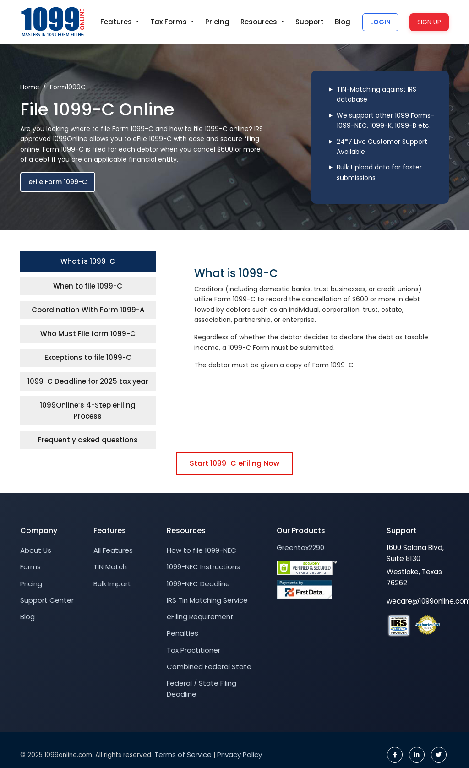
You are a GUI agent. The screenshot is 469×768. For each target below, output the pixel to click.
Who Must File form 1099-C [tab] (88, 333)
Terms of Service (183, 754)
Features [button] (117, 22)
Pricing (217, 22)
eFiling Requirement (200, 616)
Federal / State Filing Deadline (201, 688)
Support (309, 22)
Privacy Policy (239, 754)
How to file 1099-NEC (201, 550)
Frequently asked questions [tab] (88, 440)
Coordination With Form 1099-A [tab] (88, 310)
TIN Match (110, 567)
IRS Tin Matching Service (207, 600)
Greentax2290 (300, 547)
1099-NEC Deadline (198, 583)
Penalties (182, 633)
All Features (113, 550)
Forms (30, 567)
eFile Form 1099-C (57, 181)
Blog (342, 22)
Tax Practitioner (193, 650)
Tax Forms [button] (169, 22)
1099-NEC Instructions (203, 567)
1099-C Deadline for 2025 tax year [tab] (87, 381)
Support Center (47, 600)
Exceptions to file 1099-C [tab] (87, 357)
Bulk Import (112, 583)
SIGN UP (429, 22)
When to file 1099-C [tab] (87, 286)
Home (29, 87)
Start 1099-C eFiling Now (234, 463)
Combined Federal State (209, 666)
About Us (35, 550)
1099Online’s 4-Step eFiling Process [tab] (88, 410)
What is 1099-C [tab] (87, 261)
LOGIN (380, 22)
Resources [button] (259, 22)
